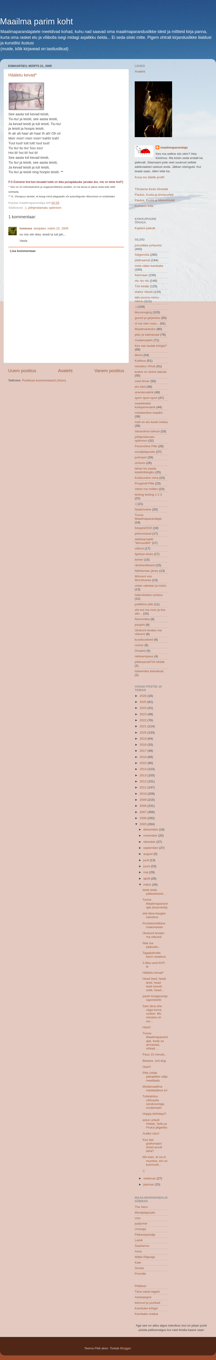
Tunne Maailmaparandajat (148, 516)
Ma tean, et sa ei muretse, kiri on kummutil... (155, 1160)
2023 (143, 714)
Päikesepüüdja (145, 1234)
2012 (143, 781)
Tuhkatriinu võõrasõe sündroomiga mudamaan (153, 1102)
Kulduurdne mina (146, 478)
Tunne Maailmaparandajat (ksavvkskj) (155, 903)
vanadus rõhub (145, 366)
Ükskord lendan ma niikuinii (153, 935)
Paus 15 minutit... (155, 1054)
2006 (143, 818)
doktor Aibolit (144, 292)
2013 (143, 775)
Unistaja (140, 1229)
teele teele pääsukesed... (154, 891)
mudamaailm (144, 340)
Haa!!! (147, 1027)
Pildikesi (140, 1286)
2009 (143, 799)
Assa (138, 1251)
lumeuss (26, 228)
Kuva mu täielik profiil (149, 177)
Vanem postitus (109, 370)
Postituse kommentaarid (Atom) (44, 380)
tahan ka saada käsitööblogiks (145, 470)
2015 (143, 763)
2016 (143, 757)
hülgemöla (142, 254)
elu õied (140, 386)
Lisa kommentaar (23, 251)
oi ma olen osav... (147, 323)
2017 (143, 750)
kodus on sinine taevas (151, 372)
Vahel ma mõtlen (146, 489)
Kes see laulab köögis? (151, 345)
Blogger (125, 1348)
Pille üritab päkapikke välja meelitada (155, 1076)
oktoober (149, 842)
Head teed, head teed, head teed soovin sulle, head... (154, 984)
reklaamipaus (144, 656)
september (151, 848)
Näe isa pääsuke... (151, 945)
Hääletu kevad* (22, 75)
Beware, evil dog (154, 1060)
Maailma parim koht (36, 21)
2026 (143, 696)
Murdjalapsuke (145, 1212)
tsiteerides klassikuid (149, 671)
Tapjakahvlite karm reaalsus (154, 954)
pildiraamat (142, 260)
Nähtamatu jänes (146, 570)
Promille (140, 1273)
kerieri (139, 559)
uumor (139, 645)
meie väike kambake (149, 266)
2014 (143, 769)
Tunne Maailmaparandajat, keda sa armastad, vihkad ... (155, 1041)
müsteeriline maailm (149, 412)
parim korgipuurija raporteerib (155, 998)
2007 (143, 812)
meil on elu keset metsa (151, 422)
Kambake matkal (146, 1314)
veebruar (150, 1178)
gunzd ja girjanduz (147, 318)
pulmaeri (141, 457)
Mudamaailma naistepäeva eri (155, 1088)
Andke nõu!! (151, 1133)
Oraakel (140, 650)
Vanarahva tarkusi (147, 431)
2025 (143, 702)
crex (138, 1218)
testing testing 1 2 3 (148, 494)
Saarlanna (142, 1245)
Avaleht (65, 370)
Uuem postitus (22, 370)
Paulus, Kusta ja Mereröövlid (155, 200)
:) (25, 207)
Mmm (139, 355)
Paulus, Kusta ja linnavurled (154, 194)
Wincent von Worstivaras (143, 578)
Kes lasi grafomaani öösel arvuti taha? (152, 1145)
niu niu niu (142, 280)
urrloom (140, 463)
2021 (143, 726)
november (150, 835)
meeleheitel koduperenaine (145, 405)
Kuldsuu (140, 360)
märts (147, 884)
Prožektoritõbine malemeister (154, 925)
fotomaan (141, 275)
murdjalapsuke (145, 451)
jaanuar (149, 1184)
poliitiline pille (144, 604)
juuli (146, 860)
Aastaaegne (143, 1297)
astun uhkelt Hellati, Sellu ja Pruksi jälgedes (155, 1123)
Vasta (23, 240)
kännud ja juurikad (147, 1302)
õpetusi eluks (144, 554)
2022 (143, 720)
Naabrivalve (143, 509)
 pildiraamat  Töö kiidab (149, 662)
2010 (143, 793)
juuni (147, 866)
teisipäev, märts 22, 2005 (51, 228)
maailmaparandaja (174, 147)
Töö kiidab (142, 286)
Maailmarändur (145, 329)
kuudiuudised (144, 639)
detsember (151, 829)
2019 (143, 738)
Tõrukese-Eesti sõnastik (151, 189)
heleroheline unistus (149, 595)
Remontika (142, 619)
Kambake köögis (146, 1308)
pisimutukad (143, 533)
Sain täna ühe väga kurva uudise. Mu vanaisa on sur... (152, 1013)
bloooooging (143, 312)
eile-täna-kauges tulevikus (154, 915)
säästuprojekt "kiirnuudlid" (144, 541)
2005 (143, 824)
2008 (143, 805)
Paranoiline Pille (146, 446)
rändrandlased (145, 565)
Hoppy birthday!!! (154, 1113)
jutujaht (140, 624)
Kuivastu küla (144, 206)
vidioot (139, 548)
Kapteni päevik (145, 228)
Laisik (139, 1240)
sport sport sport (146, 398)
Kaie (138, 1262)
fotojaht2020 (143, 528)
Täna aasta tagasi (147, 1291)
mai (146, 872)
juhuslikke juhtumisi (148, 245)
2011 (143, 787)
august (148, 854)
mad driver (142, 381)
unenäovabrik (144, 392)
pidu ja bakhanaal (147, 334)
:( (136, 504)
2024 (143, 708)
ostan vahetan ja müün (151, 585)
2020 (143, 732)
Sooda (139, 1268)
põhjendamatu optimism (44, 207)
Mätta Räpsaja (145, 1257)
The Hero (141, 1207)
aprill (147, 878)
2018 (143, 744)
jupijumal (141, 1223)
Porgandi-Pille (144, 483)
